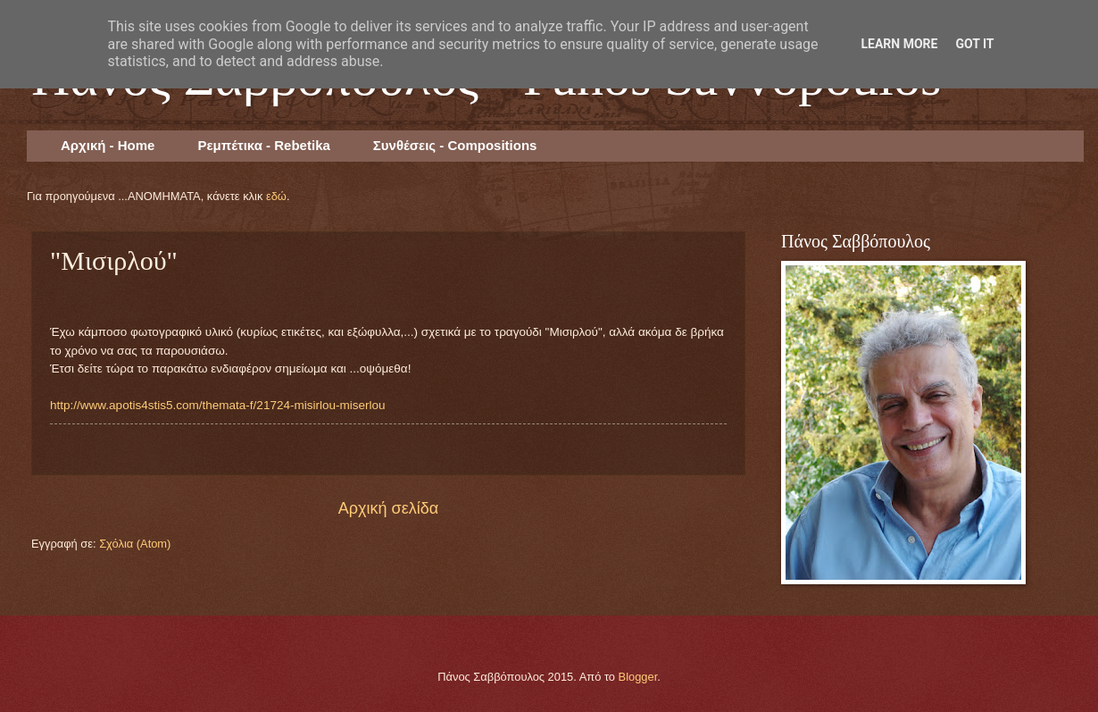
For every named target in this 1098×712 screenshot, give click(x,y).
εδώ (276, 196)
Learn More (899, 44)
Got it (974, 44)
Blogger (638, 676)
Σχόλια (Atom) (135, 543)
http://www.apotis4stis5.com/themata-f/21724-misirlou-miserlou (218, 405)
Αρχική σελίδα (388, 508)
